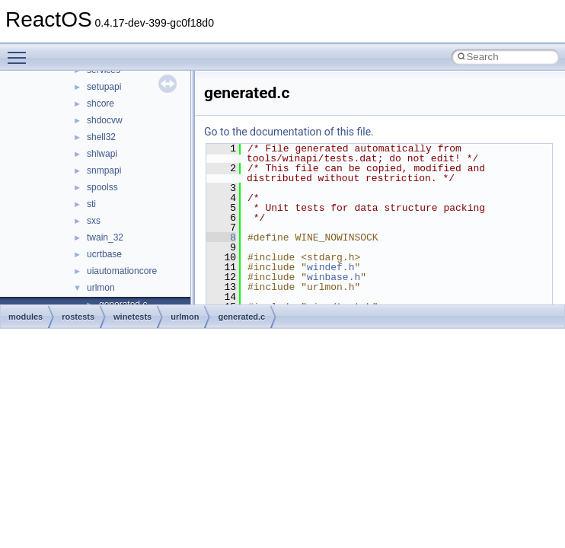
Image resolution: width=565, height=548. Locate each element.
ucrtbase (104, 254)
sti (91, 204)
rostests (78, 316)
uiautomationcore (122, 271)
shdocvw (105, 120)
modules (25, 316)
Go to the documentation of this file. (289, 132)
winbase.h (333, 277)
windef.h (330, 267)
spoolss (102, 187)
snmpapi (104, 170)
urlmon (101, 287)
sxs (94, 220)
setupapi (104, 86)
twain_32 (105, 237)
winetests (132, 316)
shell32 (101, 137)
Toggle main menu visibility (21, 51)
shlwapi (102, 153)
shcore (100, 103)
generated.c (241, 316)
